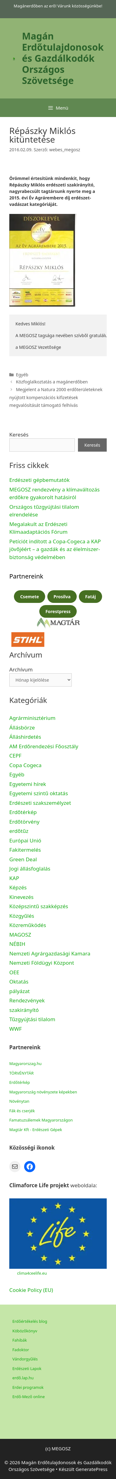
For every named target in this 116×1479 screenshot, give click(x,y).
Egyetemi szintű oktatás (38, 793)
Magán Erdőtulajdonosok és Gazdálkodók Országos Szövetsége (63, 58)
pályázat (19, 991)
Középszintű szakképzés (38, 906)
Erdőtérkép (23, 812)
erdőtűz (18, 830)
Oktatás (18, 981)
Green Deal (23, 859)
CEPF (15, 755)
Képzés (18, 887)
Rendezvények (27, 1000)
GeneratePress (91, 1469)
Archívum (21, 669)
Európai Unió (25, 840)
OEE (14, 972)
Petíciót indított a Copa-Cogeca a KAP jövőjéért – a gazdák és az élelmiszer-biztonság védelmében (55, 549)
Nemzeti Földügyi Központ (41, 962)
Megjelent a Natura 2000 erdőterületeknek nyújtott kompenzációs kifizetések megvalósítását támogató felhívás (55, 397)
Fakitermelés (25, 849)
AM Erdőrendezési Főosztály (43, 746)
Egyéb (16, 774)
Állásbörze (22, 727)
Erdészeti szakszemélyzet (40, 802)
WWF (15, 1028)
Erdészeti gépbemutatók (39, 479)
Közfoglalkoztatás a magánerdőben (52, 382)
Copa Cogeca (26, 765)
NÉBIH (17, 943)
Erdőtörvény (24, 821)
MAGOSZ (20, 934)
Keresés (18, 434)
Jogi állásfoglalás (29, 868)
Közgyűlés (21, 915)
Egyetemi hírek (27, 784)
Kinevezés (21, 896)
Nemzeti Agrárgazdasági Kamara (49, 953)
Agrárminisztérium (32, 717)
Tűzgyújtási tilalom (32, 1019)
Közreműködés (27, 925)
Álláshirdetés (25, 736)
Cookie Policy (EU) (31, 1289)
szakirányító (24, 1009)
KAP (14, 878)
